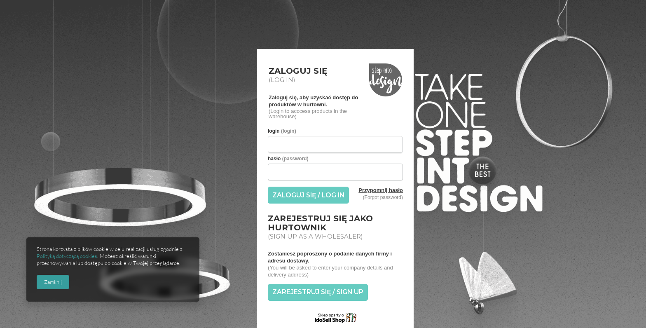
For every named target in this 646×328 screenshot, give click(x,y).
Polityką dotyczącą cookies (67, 256)
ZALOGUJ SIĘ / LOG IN (308, 195)
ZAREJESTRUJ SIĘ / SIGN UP (317, 292)
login (282, 131)
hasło (288, 159)
